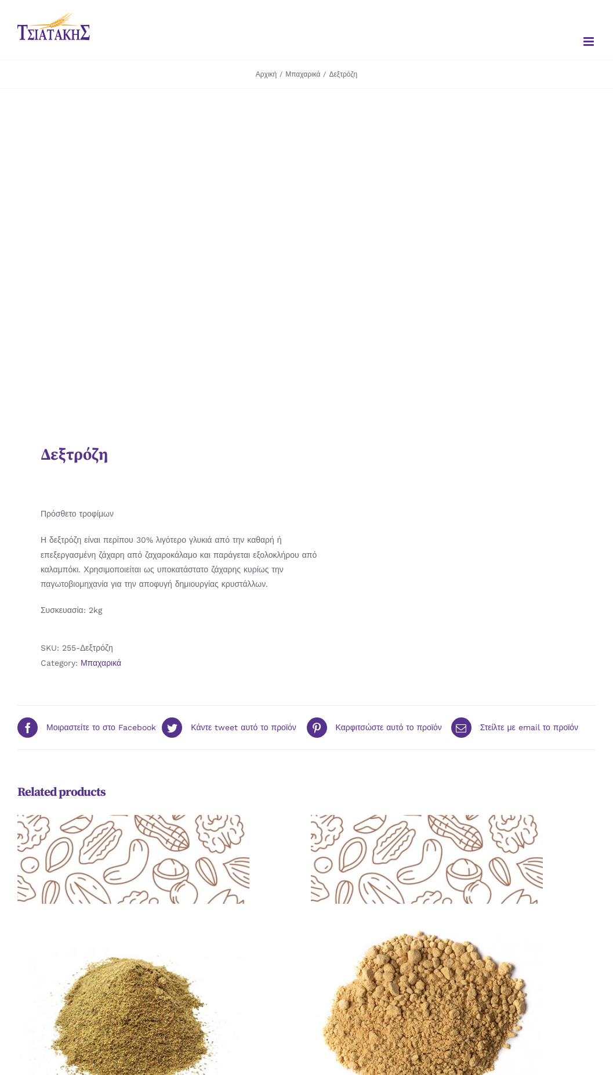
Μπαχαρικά (101, 663)
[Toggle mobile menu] (589, 41)
